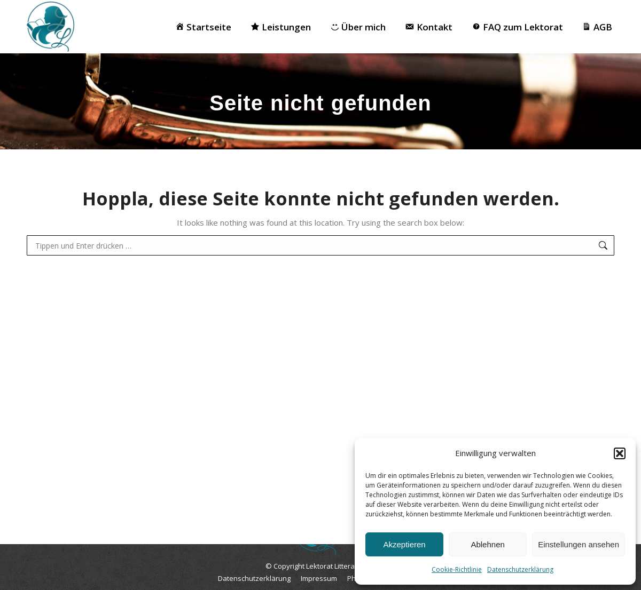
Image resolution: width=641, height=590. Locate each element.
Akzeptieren (404, 544)
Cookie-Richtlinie (457, 569)
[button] (619, 453)
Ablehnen (487, 544)
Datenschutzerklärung (520, 569)
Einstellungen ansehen (578, 544)
